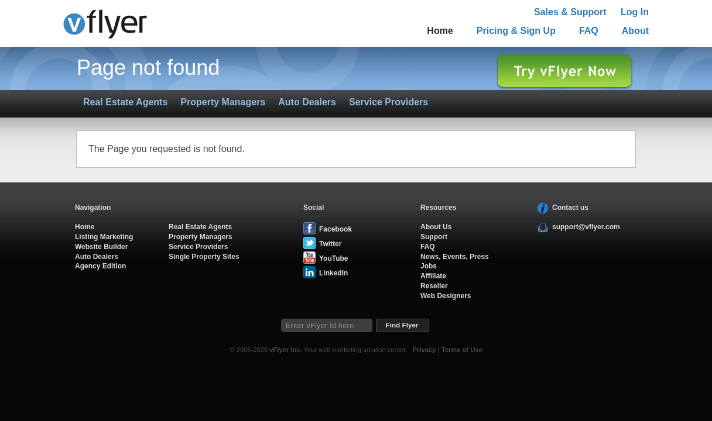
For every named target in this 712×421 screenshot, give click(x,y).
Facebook (335, 229)
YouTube (333, 258)
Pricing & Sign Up (516, 31)
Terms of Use (461, 349)
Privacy (424, 349)
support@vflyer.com (586, 227)
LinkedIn (333, 273)
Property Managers (222, 102)
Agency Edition (100, 266)
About (635, 31)
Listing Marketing (104, 237)
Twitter (330, 244)
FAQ (588, 31)
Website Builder (101, 247)
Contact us (570, 207)
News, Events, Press (454, 257)
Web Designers (445, 296)
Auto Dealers (307, 102)
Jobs (428, 266)
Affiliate (433, 276)
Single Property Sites (204, 257)
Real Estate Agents (125, 102)
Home (440, 31)
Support (433, 237)
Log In (635, 12)
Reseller (434, 286)
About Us (435, 227)
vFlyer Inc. (285, 349)
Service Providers (388, 102)
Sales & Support (570, 12)
